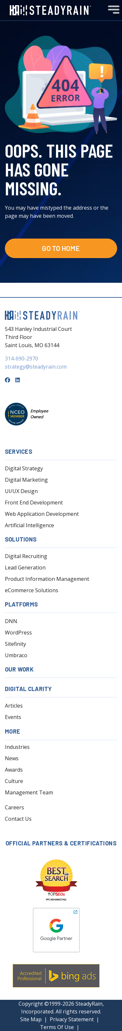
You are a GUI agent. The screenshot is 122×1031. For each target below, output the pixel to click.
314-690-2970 (21, 358)
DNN (11, 621)
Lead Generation (25, 567)
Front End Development (34, 502)
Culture (14, 781)
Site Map (31, 1019)
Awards (14, 769)
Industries (17, 746)
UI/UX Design (21, 491)
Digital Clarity (28, 689)
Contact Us (18, 818)
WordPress (18, 632)
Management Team (29, 792)
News (12, 758)
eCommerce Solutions (31, 590)
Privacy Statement (72, 1019)
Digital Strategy (24, 468)
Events (13, 717)
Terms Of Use (57, 1027)
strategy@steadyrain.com (36, 366)
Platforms (21, 604)
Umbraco (16, 655)
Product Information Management (47, 578)
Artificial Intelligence (29, 525)
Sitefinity (15, 643)
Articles (14, 705)
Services (18, 451)
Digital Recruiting (26, 556)
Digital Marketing (26, 479)
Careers (14, 807)
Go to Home (61, 248)
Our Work (19, 669)
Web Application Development (42, 513)
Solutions (20, 539)
